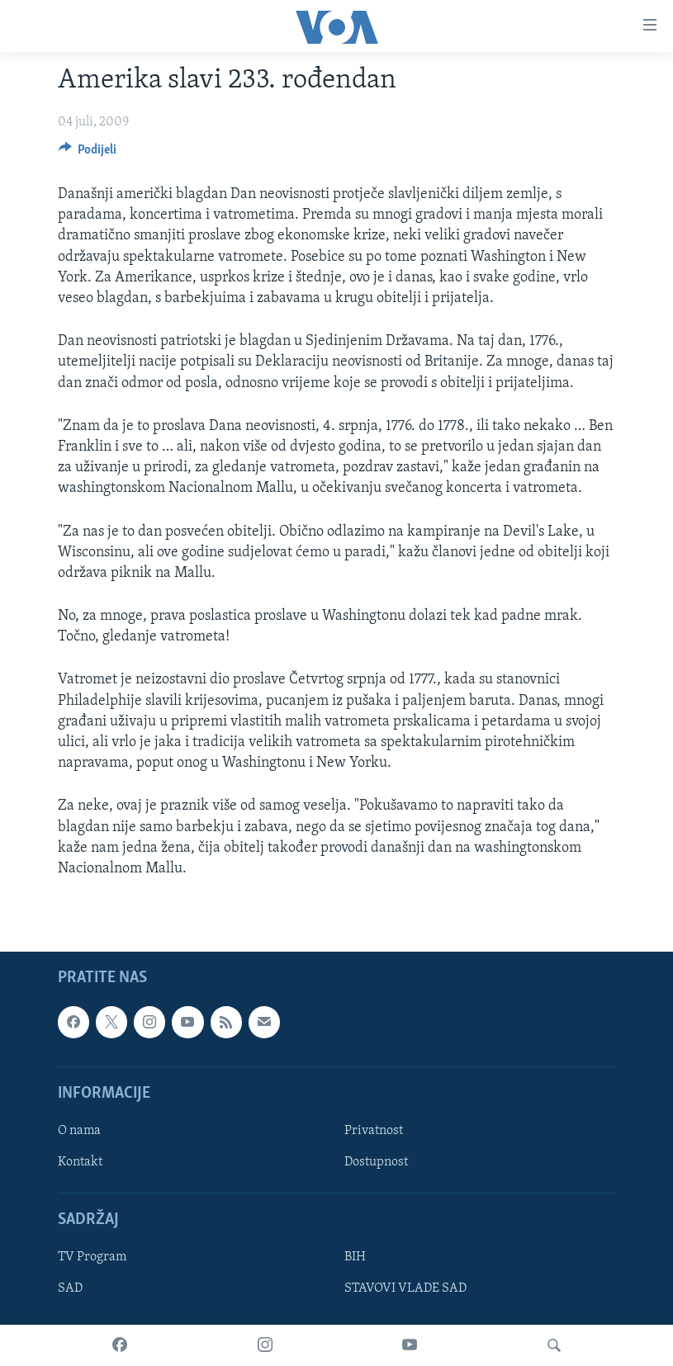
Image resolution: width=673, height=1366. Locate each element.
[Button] (88, 153)
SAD (70, 1289)
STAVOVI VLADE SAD (405, 1289)
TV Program (92, 1257)
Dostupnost (376, 1162)
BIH (355, 1257)
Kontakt (80, 1162)
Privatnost (373, 1130)
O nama (79, 1130)
